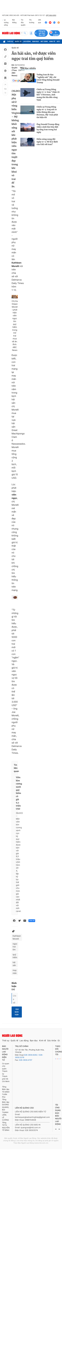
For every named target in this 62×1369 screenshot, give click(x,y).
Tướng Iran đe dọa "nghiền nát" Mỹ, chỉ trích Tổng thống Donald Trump (48, 78)
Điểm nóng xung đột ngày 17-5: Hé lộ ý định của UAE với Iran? (47, 142)
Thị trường (31, 21)
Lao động (27, 41)
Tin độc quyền (22, 22)
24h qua (39, 22)
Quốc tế (18, 41)
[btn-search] (25, 33)
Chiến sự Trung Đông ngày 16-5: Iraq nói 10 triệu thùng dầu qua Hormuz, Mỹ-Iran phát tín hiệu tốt (47, 112)
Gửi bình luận (17, 1012)
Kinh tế (52, 41)
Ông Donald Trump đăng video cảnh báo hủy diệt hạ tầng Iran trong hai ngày (48, 128)
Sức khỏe (51, 1040)
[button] (5, 84)
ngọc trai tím (15, 947)
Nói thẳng (14, 21)
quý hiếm (15, 956)
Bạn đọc (35, 41)
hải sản (14, 964)
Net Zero (44, 41)
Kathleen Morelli (17, 937)
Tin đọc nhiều (28, 68)
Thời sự (10, 41)
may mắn (15, 971)
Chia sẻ (31, 920)
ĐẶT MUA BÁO (51, 15)
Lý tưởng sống (5, 22)
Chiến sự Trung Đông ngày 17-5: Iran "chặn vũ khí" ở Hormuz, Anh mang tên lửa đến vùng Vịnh (48, 94)
